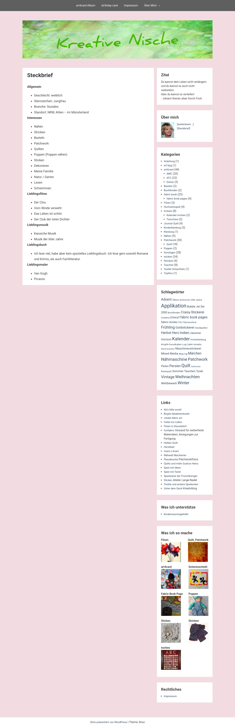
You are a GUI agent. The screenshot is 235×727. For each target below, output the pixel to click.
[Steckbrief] (184, 128)
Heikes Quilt (171, 442)
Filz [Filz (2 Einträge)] (180, 322)
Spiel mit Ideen (173, 467)
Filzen (167, 202)
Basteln (168, 186)
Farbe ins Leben (173, 422)
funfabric (169, 430)
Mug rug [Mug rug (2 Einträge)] (183, 353)
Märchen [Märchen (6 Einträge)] (194, 353)
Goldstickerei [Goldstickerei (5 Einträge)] (185, 327)
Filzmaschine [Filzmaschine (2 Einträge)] (189, 322)
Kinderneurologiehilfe (177, 514)
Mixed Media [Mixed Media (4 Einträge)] (169, 353)
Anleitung (169, 161)
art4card (169, 169)
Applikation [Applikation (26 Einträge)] (173, 306)
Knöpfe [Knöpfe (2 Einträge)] (164, 344)
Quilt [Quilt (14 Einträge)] (185, 365)
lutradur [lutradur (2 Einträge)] (198, 344)
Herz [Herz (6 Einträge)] (175, 333)
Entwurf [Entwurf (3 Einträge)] (175, 317)
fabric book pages (178, 198)
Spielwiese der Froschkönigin (182, 476)
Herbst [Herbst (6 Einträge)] (166, 333)
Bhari (143, 722)
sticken (168, 256)
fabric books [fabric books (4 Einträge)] (169, 322)
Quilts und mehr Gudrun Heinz (182, 463)
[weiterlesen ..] (186, 124)
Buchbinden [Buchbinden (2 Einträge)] (174, 312)
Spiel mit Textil (173, 471)
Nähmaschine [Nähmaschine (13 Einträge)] (174, 359)
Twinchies (173, 219)
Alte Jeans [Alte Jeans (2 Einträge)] (196, 299)
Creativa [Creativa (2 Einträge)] (165, 317)
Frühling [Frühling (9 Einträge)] (168, 327)
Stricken (169, 260)
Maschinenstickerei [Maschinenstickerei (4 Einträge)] (188, 348)
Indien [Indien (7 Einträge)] (184, 333)
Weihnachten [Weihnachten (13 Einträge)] (187, 376)
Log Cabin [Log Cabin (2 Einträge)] (187, 344)
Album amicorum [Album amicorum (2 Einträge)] (181, 299)
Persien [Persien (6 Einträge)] (175, 366)
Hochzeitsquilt (172, 206)
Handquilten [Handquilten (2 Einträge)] (201, 327)
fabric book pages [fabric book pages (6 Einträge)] (194, 317)
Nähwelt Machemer (176, 455)
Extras (170, 182)
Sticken (168, 480)
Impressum (131, 5)
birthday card (110, 5)
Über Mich (150, 5)
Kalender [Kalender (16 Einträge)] (181, 338)
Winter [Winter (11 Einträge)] (183, 382)
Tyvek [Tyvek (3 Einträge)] (199, 371)
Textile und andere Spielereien (182, 484)
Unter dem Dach (174, 488)
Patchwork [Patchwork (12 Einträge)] (198, 359)
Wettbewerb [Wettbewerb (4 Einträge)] (169, 383)
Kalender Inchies (177, 215)
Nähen (168, 235)
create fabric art (173, 418)
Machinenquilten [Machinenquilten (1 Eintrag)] (168, 349)
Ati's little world (173, 409)
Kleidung (169, 231)
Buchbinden (171, 190)
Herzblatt (169, 447)
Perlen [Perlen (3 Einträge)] (165, 366)
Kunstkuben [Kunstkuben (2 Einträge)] (175, 344)
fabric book (171, 194)
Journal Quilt (171, 223)
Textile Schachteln (175, 269)
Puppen (168, 248)
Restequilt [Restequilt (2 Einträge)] (166, 371)
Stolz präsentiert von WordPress (109, 722)
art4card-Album (85, 5)
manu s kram (172, 451)
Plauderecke (171, 459)
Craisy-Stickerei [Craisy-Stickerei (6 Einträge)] (192, 312)
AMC (170, 173)
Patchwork (170, 240)
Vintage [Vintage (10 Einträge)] (168, 377)
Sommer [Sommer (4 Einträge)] (178, 371)
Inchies (168, 211)
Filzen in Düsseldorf (176, 426)
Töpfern (168, 273)
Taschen (169, 265)
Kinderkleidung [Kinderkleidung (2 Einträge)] (198, 339)
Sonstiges (170, 252)
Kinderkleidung (173, 227)
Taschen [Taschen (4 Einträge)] (189, 371)
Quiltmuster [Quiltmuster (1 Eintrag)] (196, 366)
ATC (169, 177)
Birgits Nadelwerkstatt (177, 413)
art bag (168, 165)
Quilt (169, 244)
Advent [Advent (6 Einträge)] (166, 299)
